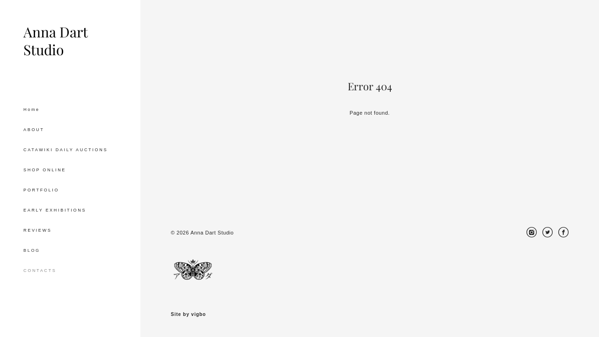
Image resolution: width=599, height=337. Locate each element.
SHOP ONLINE (44, 170)
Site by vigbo (188, 314)
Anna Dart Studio (55, 41)
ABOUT (33, 129)
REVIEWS (37, 230)
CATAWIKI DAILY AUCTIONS (65, 149)
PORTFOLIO (41, 190)
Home (31, 109)
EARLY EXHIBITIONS (54, 210)
